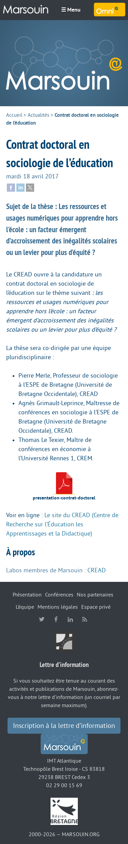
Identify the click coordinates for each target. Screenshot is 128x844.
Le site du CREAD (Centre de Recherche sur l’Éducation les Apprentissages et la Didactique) (62, 524)
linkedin (70, 619)
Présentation (27, 595)
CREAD (96, 570)
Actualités (38, 115)
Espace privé (96, 607)
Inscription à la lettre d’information (64, 726)
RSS (84, 619)
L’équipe (25, 607)
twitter (41, 619)
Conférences (59, 595)
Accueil (14, 115)
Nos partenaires (95, 595)
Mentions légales (58, 607)
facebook (56, 619)
